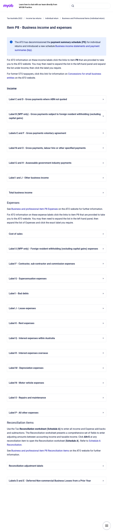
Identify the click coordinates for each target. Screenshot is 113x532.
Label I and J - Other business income (56, 177)
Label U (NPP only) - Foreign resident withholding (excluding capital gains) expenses (56, 248)
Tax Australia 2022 (14, 18)
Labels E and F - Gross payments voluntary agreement (56, 133)
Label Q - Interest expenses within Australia (56, 338)
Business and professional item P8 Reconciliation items (40, 450)
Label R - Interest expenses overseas (56, 353)
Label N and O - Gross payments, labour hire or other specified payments (56, 148)
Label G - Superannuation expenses (56, 278)
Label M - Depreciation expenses (56, 368)
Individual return (51, 18)
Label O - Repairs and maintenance (56, 397)
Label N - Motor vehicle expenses (56, 382)
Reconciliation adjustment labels (56, 465)
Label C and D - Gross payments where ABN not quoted (56, 99)
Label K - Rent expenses (56, 323)
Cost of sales (56, 233)
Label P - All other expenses (56, 412)
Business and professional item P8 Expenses (34, 209)
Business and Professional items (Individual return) (83, 18)
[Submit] (72, 6)
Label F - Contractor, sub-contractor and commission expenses (56, 263)
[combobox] (90, 6)
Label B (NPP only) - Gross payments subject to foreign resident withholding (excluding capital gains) (56, 116)
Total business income (56, 192)
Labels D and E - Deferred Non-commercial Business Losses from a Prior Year (56, 480)
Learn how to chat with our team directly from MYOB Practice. (38, 6)
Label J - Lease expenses (56, 308)
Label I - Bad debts (56, 293)
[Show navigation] (107, 526)
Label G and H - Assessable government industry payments (56, 162)
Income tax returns (33, 18)
